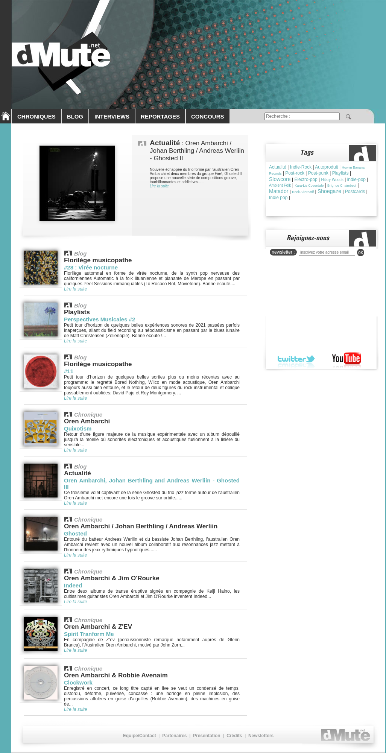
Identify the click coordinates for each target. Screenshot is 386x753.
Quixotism (77, 428)
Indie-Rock (301, 167)
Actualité (277, 167)
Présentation (206, 735)
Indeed (73, 585)
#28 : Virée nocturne (91, 267)
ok (360, 252)
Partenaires (174, 735)
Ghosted (75, 533)
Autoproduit (326, 167)
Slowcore (280, 179)
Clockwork (78, 682)
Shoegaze (329, 191)
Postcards (355, 191)
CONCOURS (207, 116)
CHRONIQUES (36, 116)
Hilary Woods (332, 180)
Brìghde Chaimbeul (341, 185)
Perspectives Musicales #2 (99, 319)
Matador (278, 191)
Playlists (340, 173)
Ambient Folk (280, 185)
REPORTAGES (160, 116)
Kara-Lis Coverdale (309, 185)
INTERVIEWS (111, 116)
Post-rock (294, 173)
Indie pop (278, 197)
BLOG (75, 116)
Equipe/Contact (139, 735)
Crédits (234, 735)
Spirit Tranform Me (89, 634)
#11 (68, 371)
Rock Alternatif (303, 192)
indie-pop (356, 179)
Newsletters (261, 735)
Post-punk (318, 173)
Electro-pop (305, 179)
